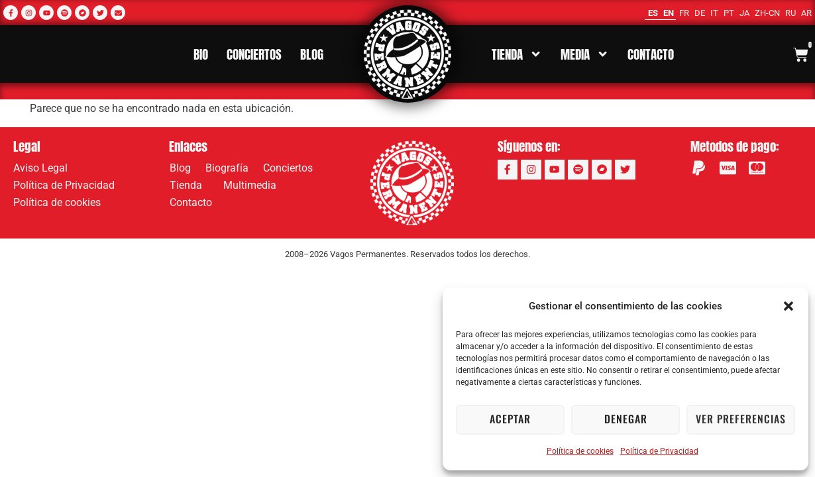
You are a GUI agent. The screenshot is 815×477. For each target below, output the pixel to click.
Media (585, 54)
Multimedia (253, 185)
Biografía (226, 168)
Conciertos (254, 54)
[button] (788, 306)
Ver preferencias (741, 419)
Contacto (650, 54)
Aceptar (510, 419)
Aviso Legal (40, 168)
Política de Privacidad (659, 451)
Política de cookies (580, 451)
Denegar (625, 419)
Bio (200, 54)
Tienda (517, 54)
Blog (311, 54)
